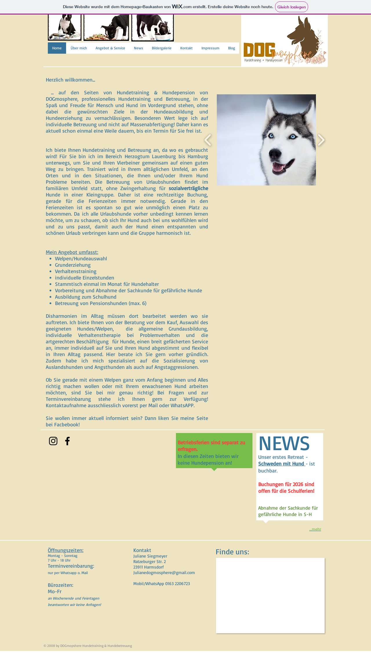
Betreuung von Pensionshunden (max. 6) (100, 303)
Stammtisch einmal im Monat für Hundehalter (107, 284)
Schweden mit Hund (281, 463)
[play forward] (321, 139)
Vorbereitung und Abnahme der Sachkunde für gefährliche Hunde (128, 290)
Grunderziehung (73, 264)
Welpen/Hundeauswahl (81, 258)
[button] (287, 140)
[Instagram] (53, 441)
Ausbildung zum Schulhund (86, 296)
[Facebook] (67, 441)
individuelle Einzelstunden (84, 277)
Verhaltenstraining (76, 271)
